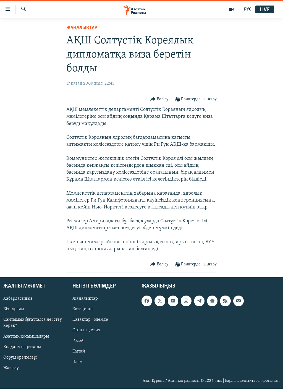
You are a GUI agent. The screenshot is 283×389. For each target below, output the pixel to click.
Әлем (77, 362)
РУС (247, 9)
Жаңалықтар (85, 299)
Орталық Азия (86, 330)
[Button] (159, 99)
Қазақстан (82, 309)
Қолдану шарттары (22, 347)
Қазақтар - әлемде (90, 320)
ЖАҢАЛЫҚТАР (81, 27)
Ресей (78, 341)
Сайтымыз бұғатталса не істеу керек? (32, 323)
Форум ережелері (20, 357)
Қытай (78, 351)
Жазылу (11, 368)
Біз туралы (13, 309)
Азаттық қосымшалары (26, 336)
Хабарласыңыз (17, 299)
